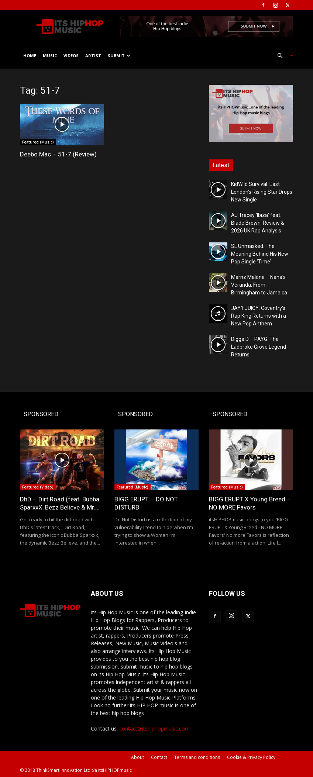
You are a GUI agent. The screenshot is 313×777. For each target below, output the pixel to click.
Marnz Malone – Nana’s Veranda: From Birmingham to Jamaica (259, 285)
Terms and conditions (197, 757)
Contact (159, 757)
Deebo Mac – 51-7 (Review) (58, 154)
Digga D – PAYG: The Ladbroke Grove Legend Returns (258, 347)
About (137, 757)
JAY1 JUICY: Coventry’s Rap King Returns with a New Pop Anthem (258, 316)
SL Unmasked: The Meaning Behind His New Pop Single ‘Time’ (259, 254)
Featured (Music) (38, 142)
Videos (71, 55)
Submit (119, 55)
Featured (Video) (38, 487)
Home (29, 55)
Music (50, 55)
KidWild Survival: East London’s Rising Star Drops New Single (261, 192)
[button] (282, 55)
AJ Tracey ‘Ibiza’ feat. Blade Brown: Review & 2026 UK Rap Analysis (257, 223)
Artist (93, 55)
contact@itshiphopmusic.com (154, 728)
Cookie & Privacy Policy (251, 757)
